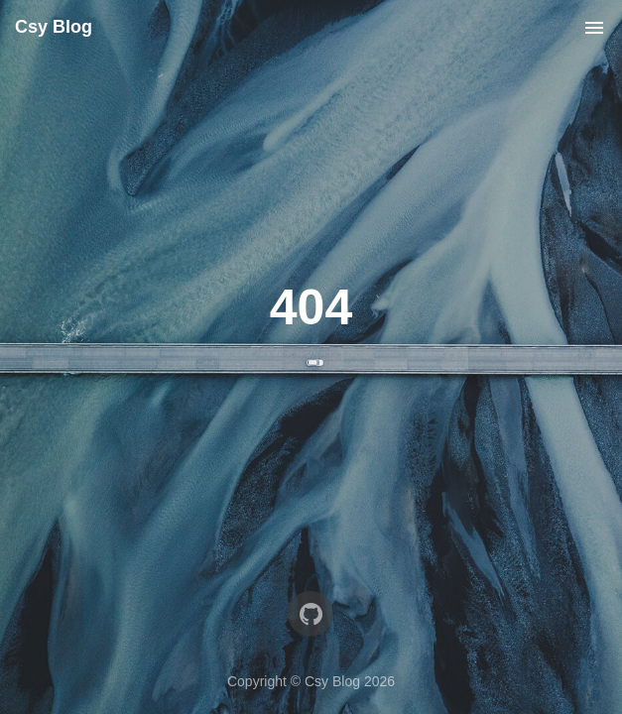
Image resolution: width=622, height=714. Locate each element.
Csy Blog (53, 27)
